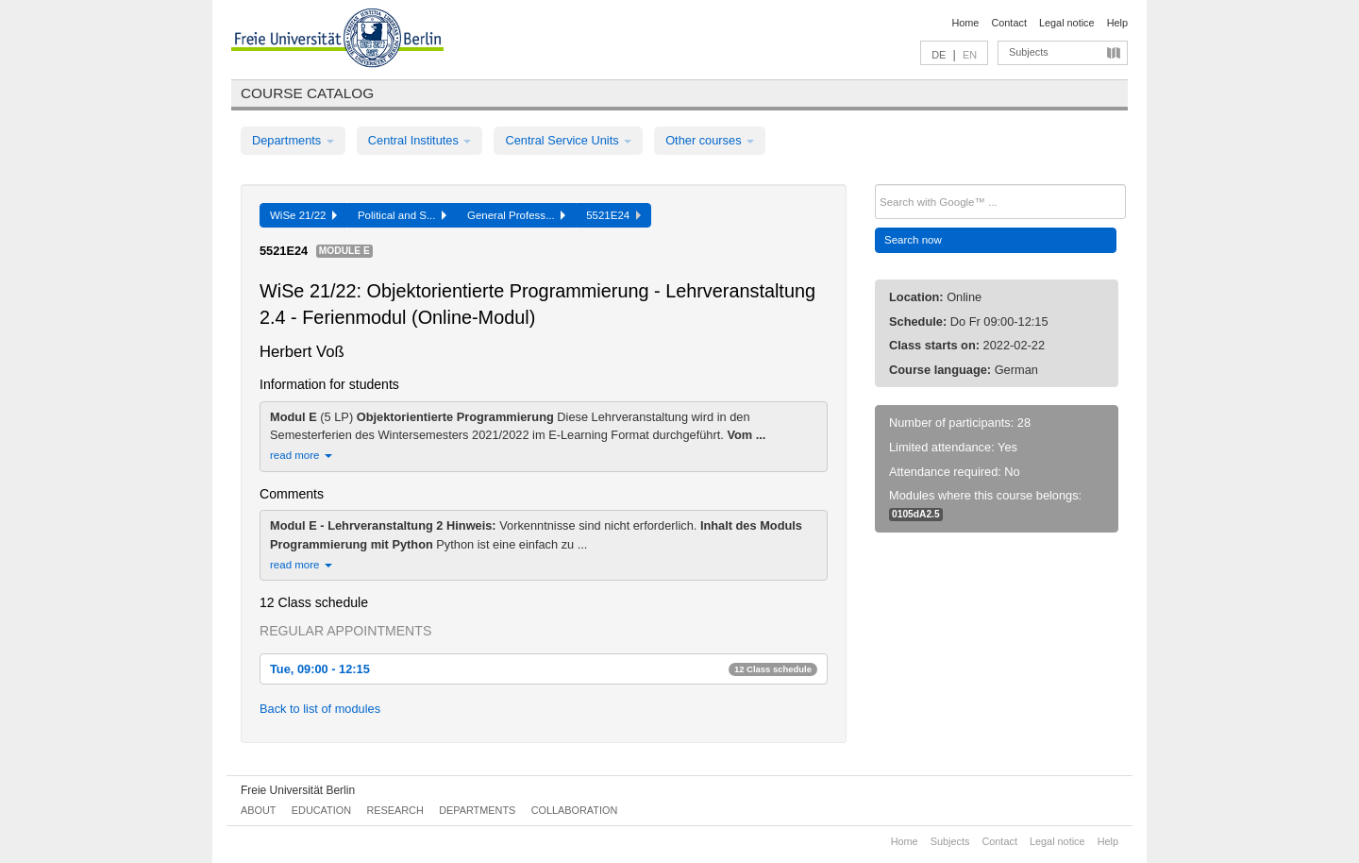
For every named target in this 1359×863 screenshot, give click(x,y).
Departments (293, 140)
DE (938, 54)
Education (321, 810)
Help (1117, 22)
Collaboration (574, 810)
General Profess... (516, 215)
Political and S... (402, 215)
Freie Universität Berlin (298, 790)
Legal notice (1067, 22)
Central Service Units (568, 140)
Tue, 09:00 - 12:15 (543, 669)
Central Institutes (420, 140)
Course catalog (307, 93)
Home (965, 22)
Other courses (709, 140)
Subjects (1029, 52)
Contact (1008, 22)
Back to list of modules (320, 709)
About (258, 810)
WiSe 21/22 (303, 215)
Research (394, 810)
